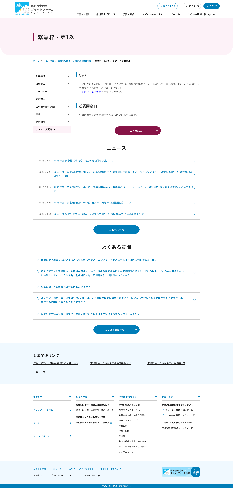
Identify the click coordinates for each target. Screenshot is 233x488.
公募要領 (40, 76)
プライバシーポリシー (61, 475)
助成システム (168, 6)
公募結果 (40, 99)
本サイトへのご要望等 (79, 469)
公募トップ (39, 372)
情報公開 (123, 425)
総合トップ (38, 396)
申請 (38, 114)
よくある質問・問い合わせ (202, 14)
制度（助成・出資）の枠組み (132, 441)
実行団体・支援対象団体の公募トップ (110, 363)
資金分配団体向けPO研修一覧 (179, 409)
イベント (175, 14)
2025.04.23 (86, 203)
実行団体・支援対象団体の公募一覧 (166, 363)
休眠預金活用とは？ (129, 396)
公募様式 (40, 83)
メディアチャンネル (152, 14)
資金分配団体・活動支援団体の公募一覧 (95, 409)
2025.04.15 (91, 214)
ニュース (57, 469)
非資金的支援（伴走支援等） (132, 415)
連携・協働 (124, 430)
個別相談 (40, 121)
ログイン (212, 6)
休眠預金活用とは (105, 14)
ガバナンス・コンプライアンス (133, 420)
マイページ (192, 6)
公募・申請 (83, 14)
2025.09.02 (78, 161)
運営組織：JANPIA (109, 469)
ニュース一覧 (116, 229)
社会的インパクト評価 (129, 409)
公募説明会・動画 (45, 106)
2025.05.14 (116, 189)
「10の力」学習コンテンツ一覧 (180, 415)
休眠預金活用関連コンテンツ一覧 (177, 427)
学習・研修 (128, 14)
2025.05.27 (116, 174)
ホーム (36, 60)
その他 (122, 436)
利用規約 (37, 475)
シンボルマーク (126, 451)
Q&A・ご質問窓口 (45, 129)
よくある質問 (39, 469)
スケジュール (43, 91)
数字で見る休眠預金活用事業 (132, 446)
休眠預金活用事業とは (129, 404)
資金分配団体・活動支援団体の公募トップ (55, 363)
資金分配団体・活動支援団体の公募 (74, 60)
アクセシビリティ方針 (91, 475)
